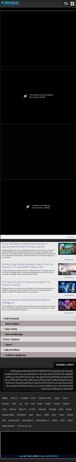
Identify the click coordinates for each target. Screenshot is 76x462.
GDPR (49, 456)
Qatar (61, 409)
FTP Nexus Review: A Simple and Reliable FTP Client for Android (26, 283)
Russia (68, 409)
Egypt (57, 398)
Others (70, 420)
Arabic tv (14, 398)
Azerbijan (24, 398)
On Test (32, 409)
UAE (4, 420)
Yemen (55, 420)
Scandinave (21, 414)
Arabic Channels (8, 426)
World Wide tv (28, 420)
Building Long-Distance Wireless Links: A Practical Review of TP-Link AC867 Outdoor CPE (27, 265)
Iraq (26, 403)
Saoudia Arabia (8, 414)
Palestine (42, 409)
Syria (54, 414)
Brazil (33, 398)
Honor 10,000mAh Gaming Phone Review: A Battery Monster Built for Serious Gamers (25, 245)
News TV (22, 409)
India (14, 403)
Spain (31, 414)
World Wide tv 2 (42, 420)
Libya (4, 409)
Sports (38, 414)
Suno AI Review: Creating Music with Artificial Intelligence (26, 301)
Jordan (39, 403)
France (65, 398)
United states (14, 420)
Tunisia (61, 414)
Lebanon (65, 403)
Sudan (46, 414)
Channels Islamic (45, 398)
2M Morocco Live (24, 426)
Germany (5, 403)
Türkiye (70, 414)
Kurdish (48, 403)
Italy (33, 403)
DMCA (55, 456)
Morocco (12, 409)
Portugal (52, 409)
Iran (20, 403)
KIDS (62, 420)
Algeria (5, 398)
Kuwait (57, 403)
